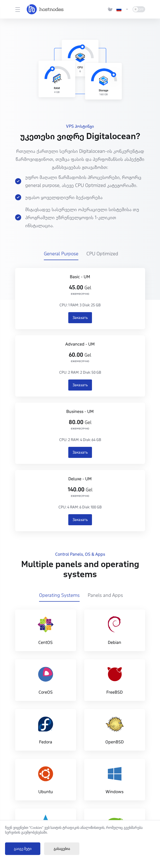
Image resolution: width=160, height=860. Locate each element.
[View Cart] (110, 9)
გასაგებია (62, 849)
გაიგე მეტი (23, 849)
